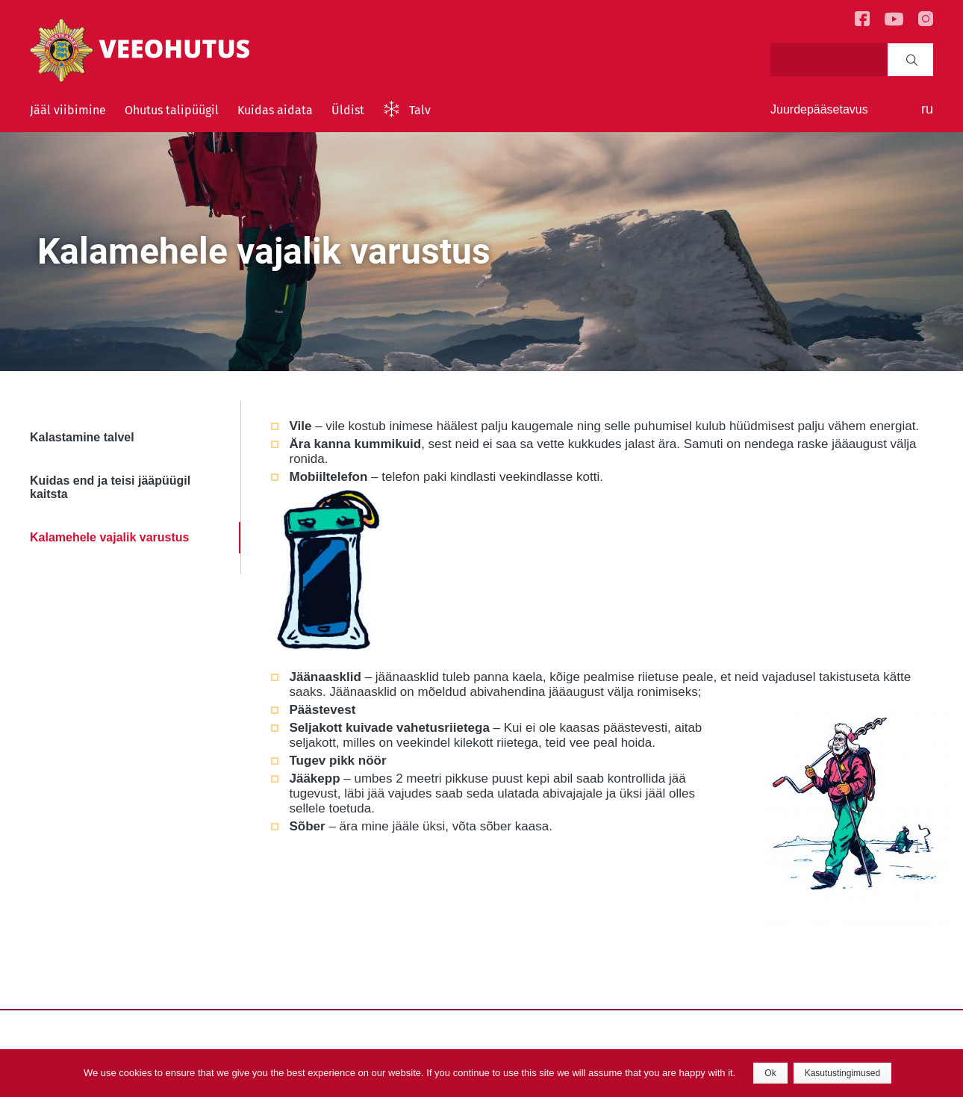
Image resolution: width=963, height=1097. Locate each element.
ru (927, 109)
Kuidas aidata (275, 110)
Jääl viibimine (68, 110)
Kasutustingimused (842, 1073)
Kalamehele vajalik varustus (109, 537)
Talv (420, 110)
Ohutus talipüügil (172, 110)
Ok (770, 1073)
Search (912, 59)
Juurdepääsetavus (819, 109)
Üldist (347, 110)
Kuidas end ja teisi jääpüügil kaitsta (110, 487)
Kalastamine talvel (82, 437)
